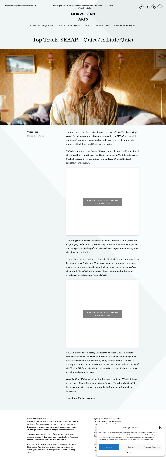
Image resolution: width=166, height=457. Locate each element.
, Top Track (38, 136)
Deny (130, 447)
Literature (99, 25)
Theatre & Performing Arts (125, 25)
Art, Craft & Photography (70, 25)
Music (108, 25)
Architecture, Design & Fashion (43, 25)
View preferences (152, 447)
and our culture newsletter (54, 439)
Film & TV (88, 25)
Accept (109, 447)
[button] (161, 427)
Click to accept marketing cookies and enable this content (102, 201)
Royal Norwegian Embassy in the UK (20, 6)
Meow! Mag (100, 244)
